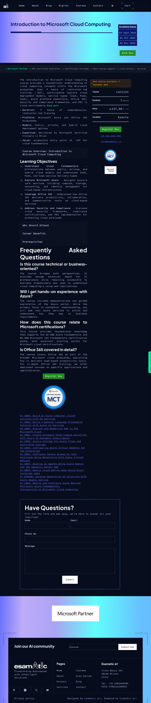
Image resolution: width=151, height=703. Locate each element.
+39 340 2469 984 (110, 136)
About (35, 6)
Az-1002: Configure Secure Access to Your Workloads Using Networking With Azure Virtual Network (52, 457)
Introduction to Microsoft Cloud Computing (49, 489)
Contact (98, 6)
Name (27, 520)
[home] (6, 5)
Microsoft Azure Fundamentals (40, 486)
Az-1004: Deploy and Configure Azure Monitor (50, 483)
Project (62, 690)
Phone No (30, 534)
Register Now (53, 376)
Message (30, 546)
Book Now (127, 53)
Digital (64, 6)
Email (74, 520)
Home (22, 6)
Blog (49, 6)
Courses (81, 6)
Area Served (84, 685)
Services (62, 696)
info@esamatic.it (111, 141)
